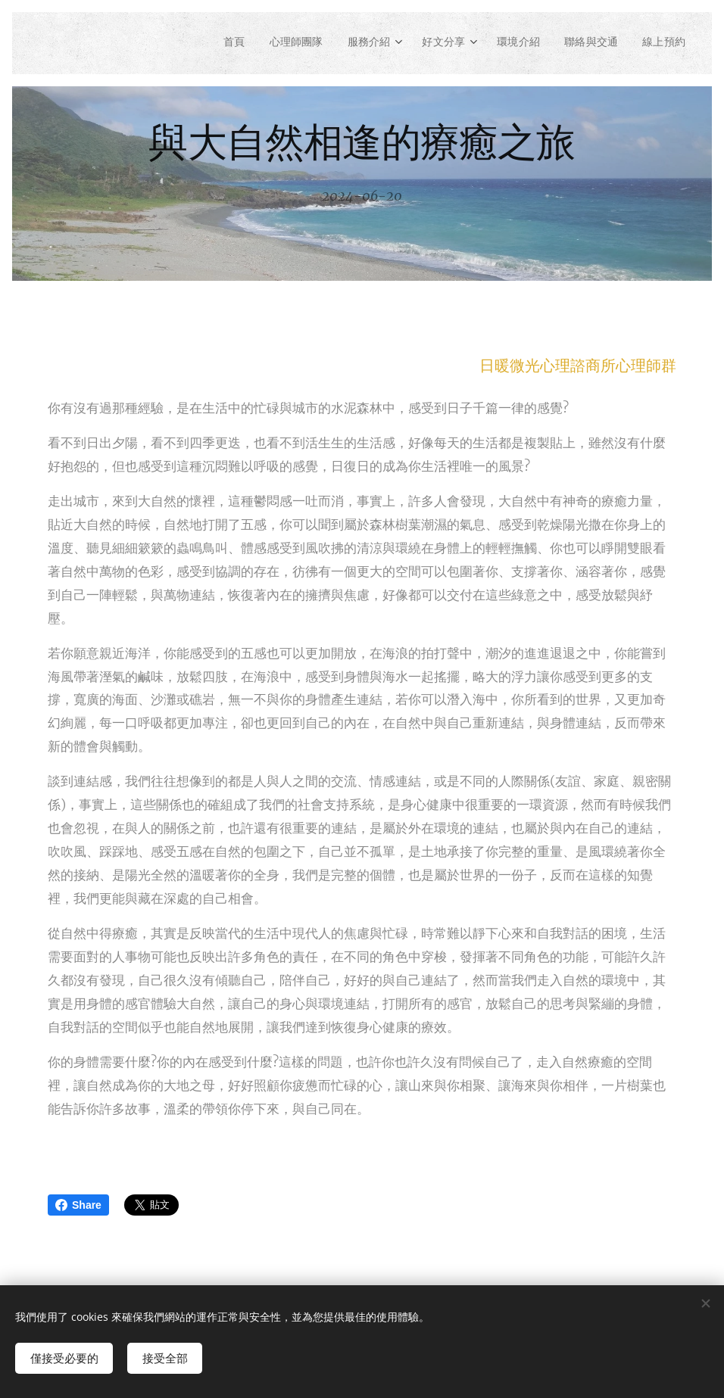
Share (78, 1205)
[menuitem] (209, 43)
